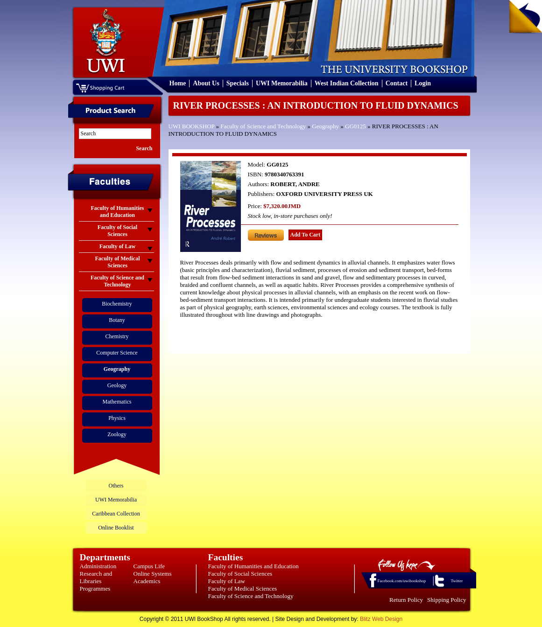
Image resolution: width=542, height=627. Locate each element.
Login (423, 83)
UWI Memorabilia (282, 83)
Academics (147, 581)
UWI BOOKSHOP (192, 126)
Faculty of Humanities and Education (253, 566)
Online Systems (153, 573)
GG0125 (355, 126)
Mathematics (117, 401)
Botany (117, 320)
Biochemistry (117, 303)
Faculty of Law (226, 581)
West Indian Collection (347, 83)
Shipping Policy (446, 599)
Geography (325, 126)
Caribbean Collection (116, 513)
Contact (397, 83)
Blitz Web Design (381, 619)
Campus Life (149, 566)
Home (177, 83)
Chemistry (117, 336)
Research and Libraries (96, 577)
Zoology (117, 434)
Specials (237, 83)
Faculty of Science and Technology (263, 126)
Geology (117, 385)
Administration (98, 566)
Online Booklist (116, 527)
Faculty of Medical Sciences (242, 588)
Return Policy (406, 599)
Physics (117, 418)
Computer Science (116, 352)
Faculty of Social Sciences (240, 573)
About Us (206, 83)
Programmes (95, 588)
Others (116, 485)
